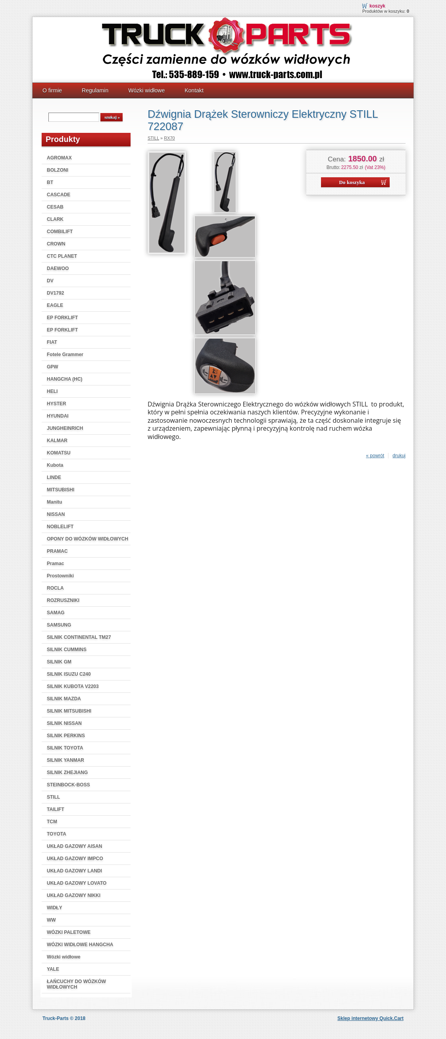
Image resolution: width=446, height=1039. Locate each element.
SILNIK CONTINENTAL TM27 (79, 637)
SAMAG (56, 612)
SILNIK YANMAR (65, 760)
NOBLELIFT (60, 526)
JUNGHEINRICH (65, 428)
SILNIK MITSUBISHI (69, 711)
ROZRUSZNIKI (63, 600)
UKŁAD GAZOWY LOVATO (76, 883)
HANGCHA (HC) (65, 379)
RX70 (169, 138)
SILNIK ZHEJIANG (67, 772)
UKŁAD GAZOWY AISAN (74, 846)
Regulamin (95, 90)
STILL (53, 797)
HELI (52, 391)
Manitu (54, 502)
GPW (52, 367)
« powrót (375, 455)
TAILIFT (55, 809)
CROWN (56, 244)
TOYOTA (56, 834)
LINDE (54, 477)
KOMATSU (59, 453)
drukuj (399, 455)
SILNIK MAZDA (64, 699)
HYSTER (56, 403)
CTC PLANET (62, 256)
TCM (52, 821)
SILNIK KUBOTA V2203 (73, 686)
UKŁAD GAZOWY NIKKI (73, 895)
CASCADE (58, 194)
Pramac (55, 563)
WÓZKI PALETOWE (68, 932)
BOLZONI (57, 170)
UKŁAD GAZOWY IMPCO (75, 858)
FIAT (52, 342)
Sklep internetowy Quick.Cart (370, 1018)
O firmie (52, 90)
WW (51, 920)
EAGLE (55, 305)
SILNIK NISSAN (64, 723)
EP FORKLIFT (62, 317)
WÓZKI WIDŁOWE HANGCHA (80, 944)
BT (50, 182)
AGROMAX (59, 158)
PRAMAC (57, 551)
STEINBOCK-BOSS (68, 785)
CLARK (55, 219)
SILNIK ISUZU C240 (69, 674)
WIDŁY (54, 908)
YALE (53, 969)
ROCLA (55, 588)
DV (50, 281)
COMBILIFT (60, 231)
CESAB (55, 207)
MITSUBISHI (60, 490)
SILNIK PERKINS (66, 735)
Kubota (55, 465)
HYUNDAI (58, 416)
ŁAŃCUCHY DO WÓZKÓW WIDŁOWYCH (76, 984)
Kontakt (194, 90)
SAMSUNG (59, 625)
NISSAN (56, 514)
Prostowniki (60, 576)
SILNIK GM (59, 662)
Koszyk (377, 6)
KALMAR (57, 440)
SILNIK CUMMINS (67, 649)
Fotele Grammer (65, 354)
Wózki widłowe (146, 90)
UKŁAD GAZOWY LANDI (74, 871)
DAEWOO (58, 268)
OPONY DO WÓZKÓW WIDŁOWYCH (87, 539)
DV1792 (55, 293)
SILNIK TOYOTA (65, 748)
